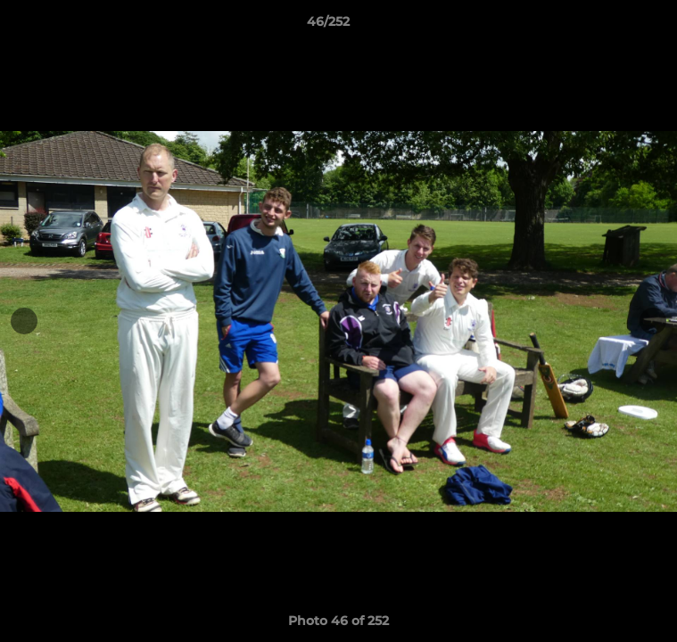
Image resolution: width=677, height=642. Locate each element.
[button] (612, 26)
